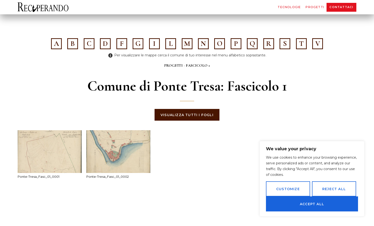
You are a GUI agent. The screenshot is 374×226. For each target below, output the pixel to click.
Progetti (315, 7)
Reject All (334, 189)
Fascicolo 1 (198, 65)
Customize (288, 189)
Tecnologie (289, 7)
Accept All (312, 204)
